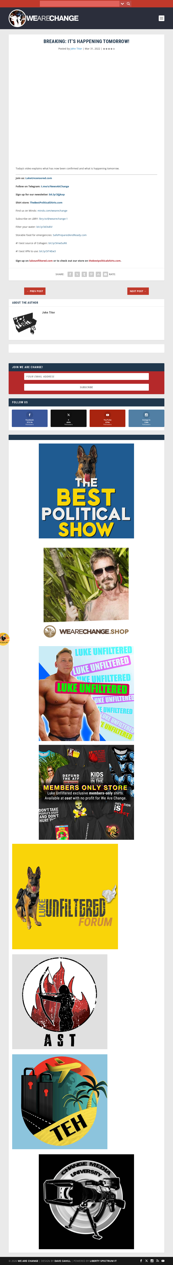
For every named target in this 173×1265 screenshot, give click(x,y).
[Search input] (81, 4)
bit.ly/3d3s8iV (44, 226)
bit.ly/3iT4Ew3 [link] (47, 251)
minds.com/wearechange (52, 210)
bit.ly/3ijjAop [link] (57, 194)
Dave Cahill (62, 1261)
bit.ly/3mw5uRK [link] (57, 243)
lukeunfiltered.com (41, 260)
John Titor (76, 48)
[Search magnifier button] (128, 4)
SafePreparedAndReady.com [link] (70, 235)
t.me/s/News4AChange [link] (55, 186)
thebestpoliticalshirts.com (105, 260)
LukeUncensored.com (38, 178)
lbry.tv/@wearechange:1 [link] (53, 218)
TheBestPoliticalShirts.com (46, 202)
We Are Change (28, 1261)
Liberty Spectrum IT (103, 1261)
